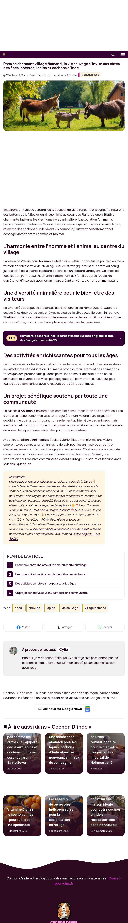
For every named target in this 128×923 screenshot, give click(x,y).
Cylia (63, 649)
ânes (18, 608)
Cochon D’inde (90, 74)
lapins (51, 608)
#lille (49, 529)
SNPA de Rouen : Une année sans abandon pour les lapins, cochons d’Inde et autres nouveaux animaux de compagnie (64, 747)
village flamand (95, 608)
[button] (113, 54)
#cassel (82, 529)
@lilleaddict (17, 477)
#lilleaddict (37, 529)
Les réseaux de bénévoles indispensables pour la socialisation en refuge (61, 812)
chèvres (34, 608)
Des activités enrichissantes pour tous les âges (45, 583)
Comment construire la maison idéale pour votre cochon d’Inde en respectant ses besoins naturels (105, 809)
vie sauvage (70, 608)
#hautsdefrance (65, 529)
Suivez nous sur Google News (64, 709)
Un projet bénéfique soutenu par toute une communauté (51, 593)
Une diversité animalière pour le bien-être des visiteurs (50, 574)
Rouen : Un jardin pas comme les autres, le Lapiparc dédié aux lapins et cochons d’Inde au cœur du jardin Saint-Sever (22, 747)
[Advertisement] (64, 25)
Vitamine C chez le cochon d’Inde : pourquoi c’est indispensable (20, 817)
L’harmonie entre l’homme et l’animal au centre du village (51, 565)
